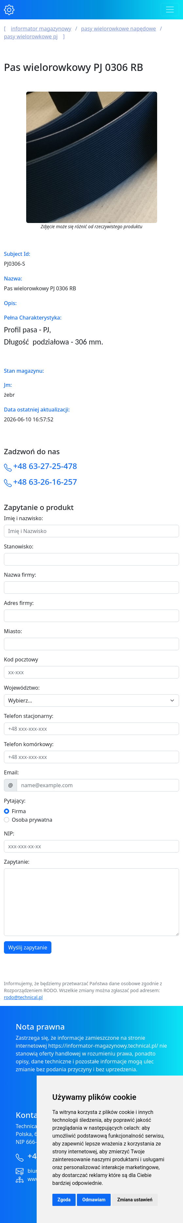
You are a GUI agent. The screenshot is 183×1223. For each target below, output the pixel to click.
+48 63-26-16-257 (45, 481)
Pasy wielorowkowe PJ (31, 36)
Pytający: (15, 800)
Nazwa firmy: (20, 574)
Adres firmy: (19, 603)
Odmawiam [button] (93, 1199)
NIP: (9, 833)
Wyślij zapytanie (27, 947)
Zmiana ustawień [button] (134, 1199)
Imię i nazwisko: (23, 518)
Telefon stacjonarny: (28, 716)
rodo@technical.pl (23, 997)
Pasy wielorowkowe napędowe (118, 28)
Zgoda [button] (64, 1199)
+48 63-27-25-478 (45, 465)
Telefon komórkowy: (29, 744)
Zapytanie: (16, 861)
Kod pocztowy (21, 659)
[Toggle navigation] (170, 9)
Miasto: (13, 631)
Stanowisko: (18, 546)
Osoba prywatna (32, 819)
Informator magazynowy (41, 28)
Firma (19, 811)
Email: (11, 772)
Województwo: (22, 687)
